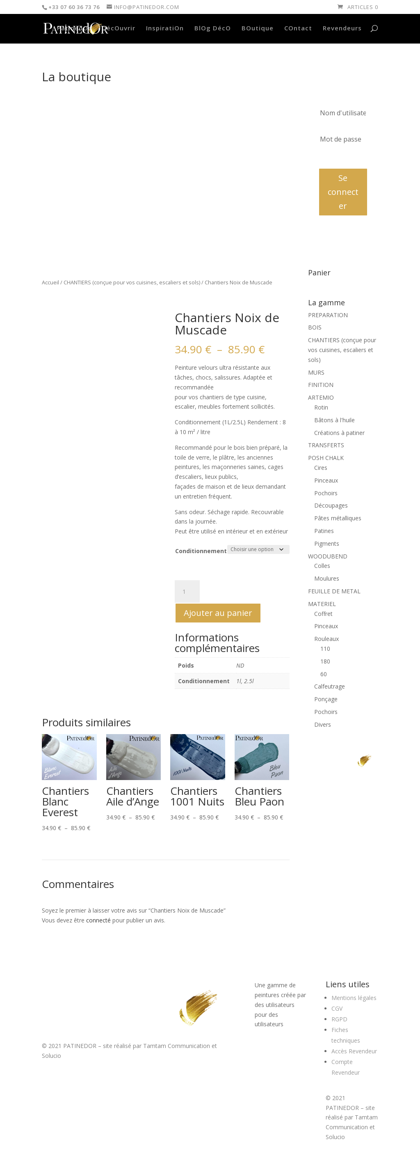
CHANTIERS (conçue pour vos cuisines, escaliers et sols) (132, 282)
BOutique (258, 28)
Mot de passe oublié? (343, 157)
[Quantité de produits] (187, 591)
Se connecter (343, 191)
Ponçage (326, 699)
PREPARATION (328, 315)
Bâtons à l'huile (334, 420)
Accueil (50, 282)
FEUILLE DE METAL (334, 591)
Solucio (51, 1055)
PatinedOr (74, 28)
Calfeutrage (329, 686)
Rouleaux (326, 639)
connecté (98, 920)
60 (323, 674)
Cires (320, 467)
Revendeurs (342, 28)
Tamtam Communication (176, 1046)
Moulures (326, 578)
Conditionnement (201, 551)
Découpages (331, 505)
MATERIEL (322, 604)
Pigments (326, 543)
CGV (336, 1008)
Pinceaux (326, 480)
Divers (322, 724)
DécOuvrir (118, 28)
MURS (316, 372)
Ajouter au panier (218, 612)
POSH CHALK (326, 458)
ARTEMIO (321, 397)
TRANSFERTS (326, 445)
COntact (298, 28)
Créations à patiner (339, 433)
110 (325, 648)
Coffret (323, 614)
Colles (322, 566)
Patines (324, 531)
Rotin (321, 407)
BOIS (315, 327)
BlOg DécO (212, 28)
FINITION (320, 385)
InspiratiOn (165, 28)
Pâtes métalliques (337, 518)
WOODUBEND (327, 556)
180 (325, 661)
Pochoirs (326, 493)
